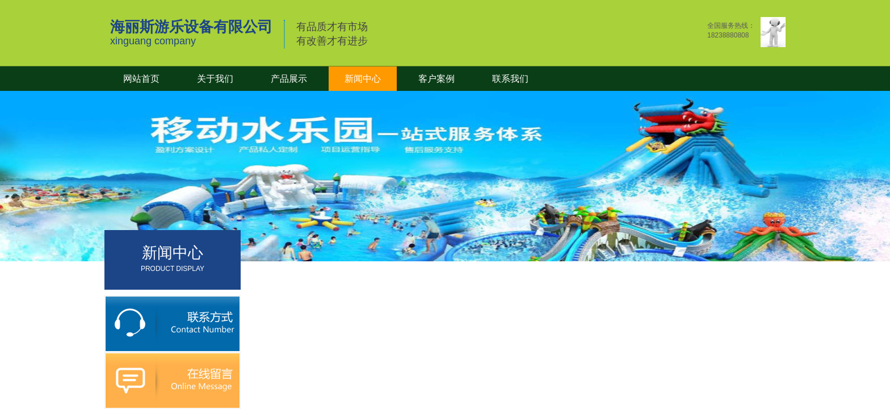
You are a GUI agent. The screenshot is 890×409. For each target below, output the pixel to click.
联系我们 (510, 79)
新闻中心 (363, 79)
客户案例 (436, 79)
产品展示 (289, 79)
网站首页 (141, 79)
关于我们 (215, 79)
